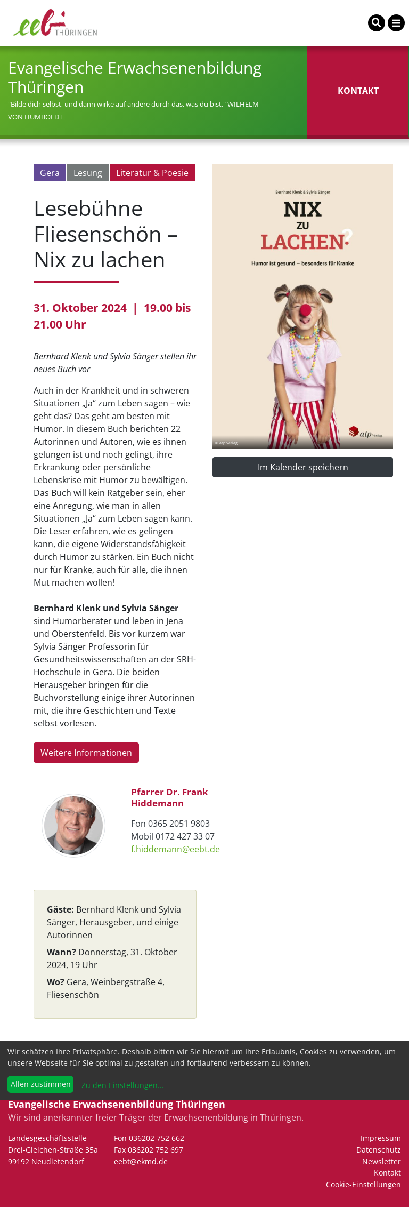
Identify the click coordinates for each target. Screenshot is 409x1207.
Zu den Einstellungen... (121, 1085)
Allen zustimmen (41, 1084)
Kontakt (387, 1173)
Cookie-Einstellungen (363, 1184)
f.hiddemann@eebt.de (175, 849)
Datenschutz (378, 1150)
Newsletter (381, 1161)
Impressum (381, 1138)
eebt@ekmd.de (141, 1161)
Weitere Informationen (86, 752)
